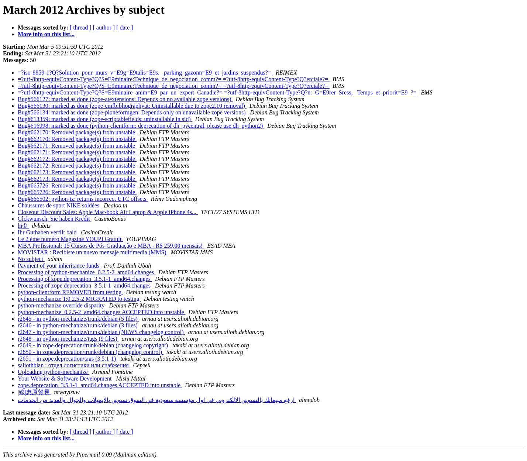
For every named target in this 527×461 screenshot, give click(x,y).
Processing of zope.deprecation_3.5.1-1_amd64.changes (85, 279)
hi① (23, 226)
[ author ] (104, 27)
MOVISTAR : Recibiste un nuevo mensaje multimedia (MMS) (93, 252)
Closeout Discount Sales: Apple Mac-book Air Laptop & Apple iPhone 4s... (108, 212)
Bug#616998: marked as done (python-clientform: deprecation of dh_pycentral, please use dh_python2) (141, 126)
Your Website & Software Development (65, 378)
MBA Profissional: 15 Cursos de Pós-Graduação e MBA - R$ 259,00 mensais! (111, 245)
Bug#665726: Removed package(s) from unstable (77, 185)
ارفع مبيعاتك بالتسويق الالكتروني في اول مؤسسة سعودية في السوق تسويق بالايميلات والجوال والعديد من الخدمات (157, 400)
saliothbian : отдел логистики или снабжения (74, 365)
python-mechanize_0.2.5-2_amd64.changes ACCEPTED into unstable (102, 312)
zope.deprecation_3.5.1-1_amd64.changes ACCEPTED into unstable (100, 385)
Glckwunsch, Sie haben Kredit (55, 219)
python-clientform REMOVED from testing (70, 292)
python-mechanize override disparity (62, 305)
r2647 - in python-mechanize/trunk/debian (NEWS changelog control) (101, 332)
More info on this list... (46, 34)
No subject (31, 259)
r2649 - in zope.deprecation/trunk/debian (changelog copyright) (93, 345)
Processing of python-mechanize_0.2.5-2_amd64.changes (86, 272)
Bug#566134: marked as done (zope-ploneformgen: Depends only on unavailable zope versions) (132, 112)
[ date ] (124, 27)
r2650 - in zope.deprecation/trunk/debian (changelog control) (90, 352)
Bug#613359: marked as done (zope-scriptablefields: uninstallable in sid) (105, 119)
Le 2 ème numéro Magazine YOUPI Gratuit (70, 239)
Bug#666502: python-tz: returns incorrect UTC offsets (83, 199)
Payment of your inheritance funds (59, 265)
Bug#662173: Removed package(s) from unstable (77, 172)
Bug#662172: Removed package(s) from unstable (77, 159)
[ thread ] (81, 27)
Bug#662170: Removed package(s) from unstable (77, 132)
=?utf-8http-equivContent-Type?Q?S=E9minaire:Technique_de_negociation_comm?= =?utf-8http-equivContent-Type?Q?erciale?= (174, 79)
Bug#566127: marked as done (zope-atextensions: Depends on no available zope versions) (125, 99)
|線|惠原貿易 (34, 392)
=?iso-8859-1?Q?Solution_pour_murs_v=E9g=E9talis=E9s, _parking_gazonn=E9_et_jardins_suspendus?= (145, 72)
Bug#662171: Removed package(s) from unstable (77, 145)
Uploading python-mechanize (53, 372)
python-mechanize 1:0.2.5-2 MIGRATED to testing (79, 299)
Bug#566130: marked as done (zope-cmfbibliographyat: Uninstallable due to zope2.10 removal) (132, 106)
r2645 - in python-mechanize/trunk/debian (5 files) (78, 319)
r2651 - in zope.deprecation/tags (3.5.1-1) (67, 358)
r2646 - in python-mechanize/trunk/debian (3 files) (78, 325)
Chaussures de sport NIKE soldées (59, 205)
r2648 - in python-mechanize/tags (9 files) (68, 339)
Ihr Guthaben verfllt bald (48, 232)
